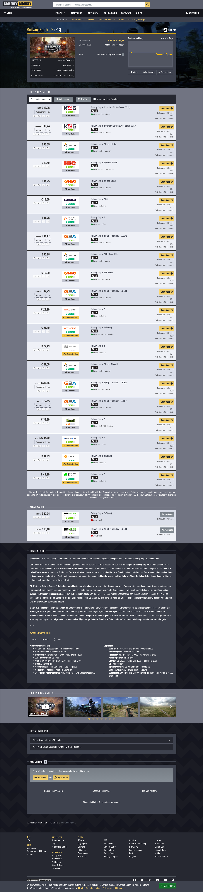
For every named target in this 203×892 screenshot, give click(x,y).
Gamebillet (108, 843)
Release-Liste (58, 840)
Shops (139, 13)
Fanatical (82, 856)
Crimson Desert (77, 20)
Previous (32, 707)
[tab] (101, 740)
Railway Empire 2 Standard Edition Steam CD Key (110, 107)
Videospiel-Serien (60, 847)
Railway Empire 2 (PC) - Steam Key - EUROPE (109, 290)
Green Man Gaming (137, 843)
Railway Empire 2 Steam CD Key (104, 144)
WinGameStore (161, 856)
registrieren (61, 777)
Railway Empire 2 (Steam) (101, 327)
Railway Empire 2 (98, 217)
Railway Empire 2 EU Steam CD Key (105, 254)
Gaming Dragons (111, 856)
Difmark (81, 847)
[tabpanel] (45, 707)
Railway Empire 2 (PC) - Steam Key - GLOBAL (109, 235)
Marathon (90, 20)
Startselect (159, 843)
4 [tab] (101, 718)
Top (149, 791)
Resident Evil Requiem (106, 20)
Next (171, 707)
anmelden (40, 777)
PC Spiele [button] (60, 13)
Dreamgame (83, 853)
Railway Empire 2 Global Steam (103, 180)
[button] (134, 72)
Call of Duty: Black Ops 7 (137, 20)
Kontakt (30, 854)
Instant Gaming (135, 850)
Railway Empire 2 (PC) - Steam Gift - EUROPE (109, 400)
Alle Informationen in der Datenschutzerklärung (100, 888)
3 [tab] (97, 718)
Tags (54, 843)
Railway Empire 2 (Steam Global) (104, 162)
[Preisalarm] (148, 72)
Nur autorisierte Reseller (107, 99)
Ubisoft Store (160, 850)
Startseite (42, 822)
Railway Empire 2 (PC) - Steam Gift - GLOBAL (109, 382)
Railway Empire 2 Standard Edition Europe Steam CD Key (113, 125)
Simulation (70, 60)
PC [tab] (35, 639)
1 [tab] (89, 718)
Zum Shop (167, 108)
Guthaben (56, 862)
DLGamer (82, 850)
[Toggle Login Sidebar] (192, 13)
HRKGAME (133, 847)
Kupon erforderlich (43, 112)
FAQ (28, 840)
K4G (131, 853)
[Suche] (99, 4)
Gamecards (57, 858)
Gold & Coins (110, 13)
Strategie (61, 60)
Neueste (53, 791)
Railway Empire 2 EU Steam (102, 272)
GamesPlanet (109, 853)
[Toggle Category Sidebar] (8, 13)
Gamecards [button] (76, 13)
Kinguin (132, 856)
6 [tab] (109, 718)
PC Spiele (54, 822)
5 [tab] (105, 718)
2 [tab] (93, 718)
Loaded (158, 840)
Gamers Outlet (110, 847)
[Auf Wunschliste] (164, 72)
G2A (105, 840)
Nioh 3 (121, 20)
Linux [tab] (57, 639)
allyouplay (82, 843)
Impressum (31, 848)
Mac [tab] (45, 639)
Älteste (101, 791)
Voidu (157, 853)
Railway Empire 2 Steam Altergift (104, 364)
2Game (81, 840)
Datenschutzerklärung (36, 851)
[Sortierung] (40, 99)
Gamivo (132, 840)
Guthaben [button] (93, 13)
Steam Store (160, 847)
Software (126, 13)
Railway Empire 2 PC (99, 199)
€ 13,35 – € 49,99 (116, 40)
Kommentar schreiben (114, 44)
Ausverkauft (167, 514)
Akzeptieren (168, 886)
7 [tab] (113, 718)
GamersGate (109, 850)
